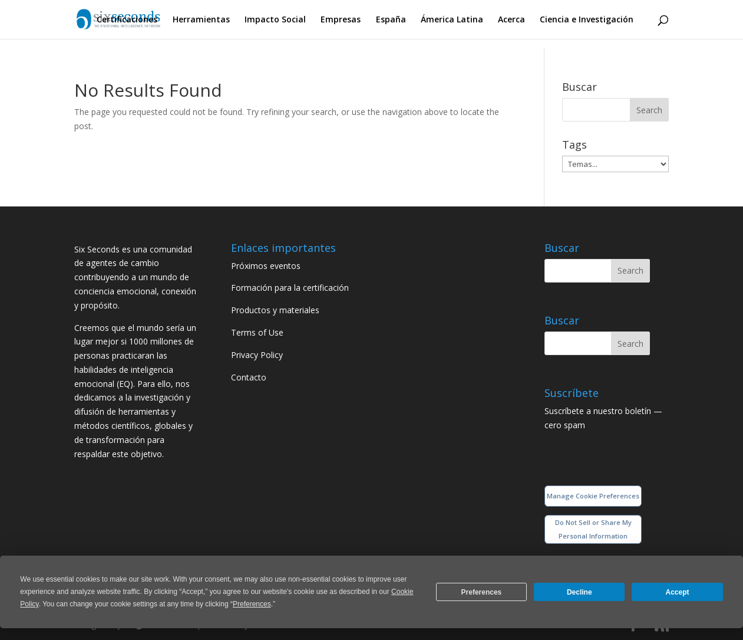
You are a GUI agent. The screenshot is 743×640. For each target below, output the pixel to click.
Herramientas (201, 20)
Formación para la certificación (290, 287)
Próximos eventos (265, 265)
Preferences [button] (252, 604)
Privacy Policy (257, 354)
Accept (677, 592)
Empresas (341, 20)
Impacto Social (275, 20)
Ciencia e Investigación (586, 20)
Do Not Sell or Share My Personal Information (593, 529)
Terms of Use (257, 332)
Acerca (511, 20)
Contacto (248, 377)
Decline (579, 592)
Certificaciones (127, 20)
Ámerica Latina (452, 20)
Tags (574, 144)
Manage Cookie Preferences (593, 495)
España (391, 20)
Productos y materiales (275, 310)
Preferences (481, 592)
